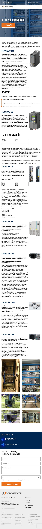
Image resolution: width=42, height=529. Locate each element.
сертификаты (28, 507)
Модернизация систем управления (20, 518)
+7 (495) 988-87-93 (7, 2)
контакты (27, 500)
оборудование (29, 505)
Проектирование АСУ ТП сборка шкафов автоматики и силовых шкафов (7, 518)
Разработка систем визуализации (19, 515)
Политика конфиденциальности (8, 508)
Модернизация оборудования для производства (19, 522)
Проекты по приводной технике (33, 520)
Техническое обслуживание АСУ (34, 517)
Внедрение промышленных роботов (7, 515)
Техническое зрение (32, 514)
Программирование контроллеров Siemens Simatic (6, 523)
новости (27, 502)
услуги (3, 512)
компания (27, 497)
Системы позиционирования (32, 523)
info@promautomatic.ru (34, 2)
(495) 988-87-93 (10, 439)
